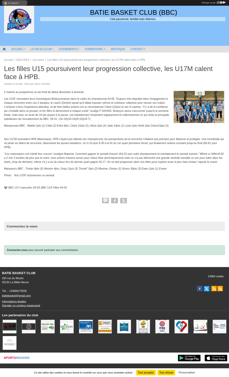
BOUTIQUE (118, 49)
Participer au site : (213, 3)
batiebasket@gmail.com (16, 295)
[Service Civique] (181, 326)
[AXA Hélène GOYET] (86, 326)
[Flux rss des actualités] (214, 288)
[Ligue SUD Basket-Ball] (143, 326)
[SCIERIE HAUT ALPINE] (48, 326)
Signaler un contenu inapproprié (21, 305)
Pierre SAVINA (42, 84)
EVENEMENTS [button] (68, 49)
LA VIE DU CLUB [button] (40, 49)
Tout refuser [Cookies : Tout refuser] (166, 372)
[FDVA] (219, 326)
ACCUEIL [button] (17, 49)
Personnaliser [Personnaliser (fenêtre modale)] (187, 372)
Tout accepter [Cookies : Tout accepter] (146, 372)
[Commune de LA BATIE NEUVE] (200, 326)
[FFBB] (162, 326)
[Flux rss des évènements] (220, 288)
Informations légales (14, 301)
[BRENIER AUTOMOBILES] (105, 326)
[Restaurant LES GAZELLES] (29, 326)
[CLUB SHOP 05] (9, 326)
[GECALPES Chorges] (67, 326)
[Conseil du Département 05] (124, 326)
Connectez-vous (17, 250)
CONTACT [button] (137, 49)
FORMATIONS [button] (94, 49)
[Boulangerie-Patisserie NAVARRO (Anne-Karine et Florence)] (9, 342)
